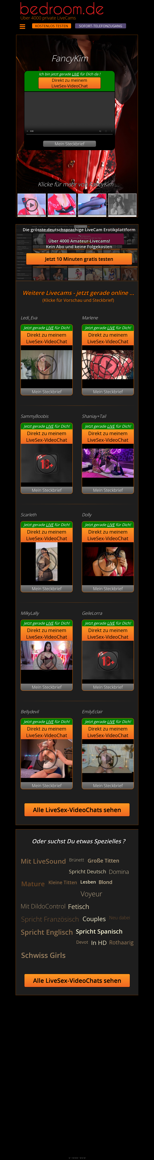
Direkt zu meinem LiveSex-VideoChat (69, 83)
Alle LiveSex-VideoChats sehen (77, 810)
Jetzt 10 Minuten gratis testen (79, 259)
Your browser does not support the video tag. (69, 114)
